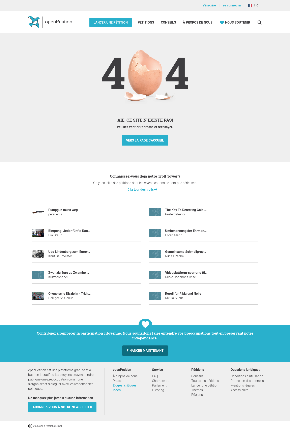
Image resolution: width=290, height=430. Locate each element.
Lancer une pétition (110, 22)
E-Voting (158, 390)
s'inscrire (209, 5)
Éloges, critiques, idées (125, 387)
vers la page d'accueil (145, 140)
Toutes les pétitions (205, 381)
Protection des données (247, 381)
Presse (117, 381)
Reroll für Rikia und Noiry (183, 294)
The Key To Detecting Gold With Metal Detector (199, 210)
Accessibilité (239, 390)
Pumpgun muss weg (63, 210)
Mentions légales (243, 385)
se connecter (232, 5)
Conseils (168, 22)
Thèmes (197, 390)
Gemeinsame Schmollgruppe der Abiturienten (198, 252)
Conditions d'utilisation (247, 376)
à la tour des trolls (141, 189)
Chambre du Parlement (160, 383)
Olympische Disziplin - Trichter (70, 294)
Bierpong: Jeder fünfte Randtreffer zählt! (78, 231)
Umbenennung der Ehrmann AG (188, 231)
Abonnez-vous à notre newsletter (62, 407)
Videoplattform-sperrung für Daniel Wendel (196, 273)
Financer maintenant (145, 350)
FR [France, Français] (253, 5)
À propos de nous (197, 22)
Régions (197, 395)
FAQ (155, 376)
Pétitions (146, 22)
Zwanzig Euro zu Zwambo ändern (72, 273)
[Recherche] (259, 22)
